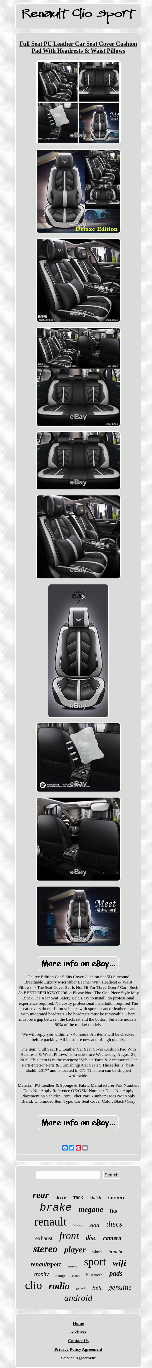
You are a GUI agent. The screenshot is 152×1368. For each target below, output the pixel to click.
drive (60, 1197)
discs (114, 1224)
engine (72, 1266)
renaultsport (46, 1264)
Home (78, 1323)
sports (75, 1276)
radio (59, 1286)
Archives (78, 1331)
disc (91, 1237)
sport (95, 1262)
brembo (115, 1251)
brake (56, 1208)
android (78, 1298)
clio (33, 1285)
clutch (95, 1197)
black (78, 1225)
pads (116, 1273)
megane (90, 1209)
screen (116, 1197)
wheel (97, 1251)
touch (81, 1289)
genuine (120, 1287)
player (75, 1249)
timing (60, 1276)
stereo (45, 1248)
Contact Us (78, 1340)
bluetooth (94, 1274)
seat (94, 1224)
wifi (119, 1263)
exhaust (44, 1238)
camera (112, 1238)
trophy (41, 1274)
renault (50, 1221)
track (77, 1197)
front (69, 1235)
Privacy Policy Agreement (78, 1349)
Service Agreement (78, 1357)
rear (41, 1195)
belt (97, 1287)
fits (113, 1211)
